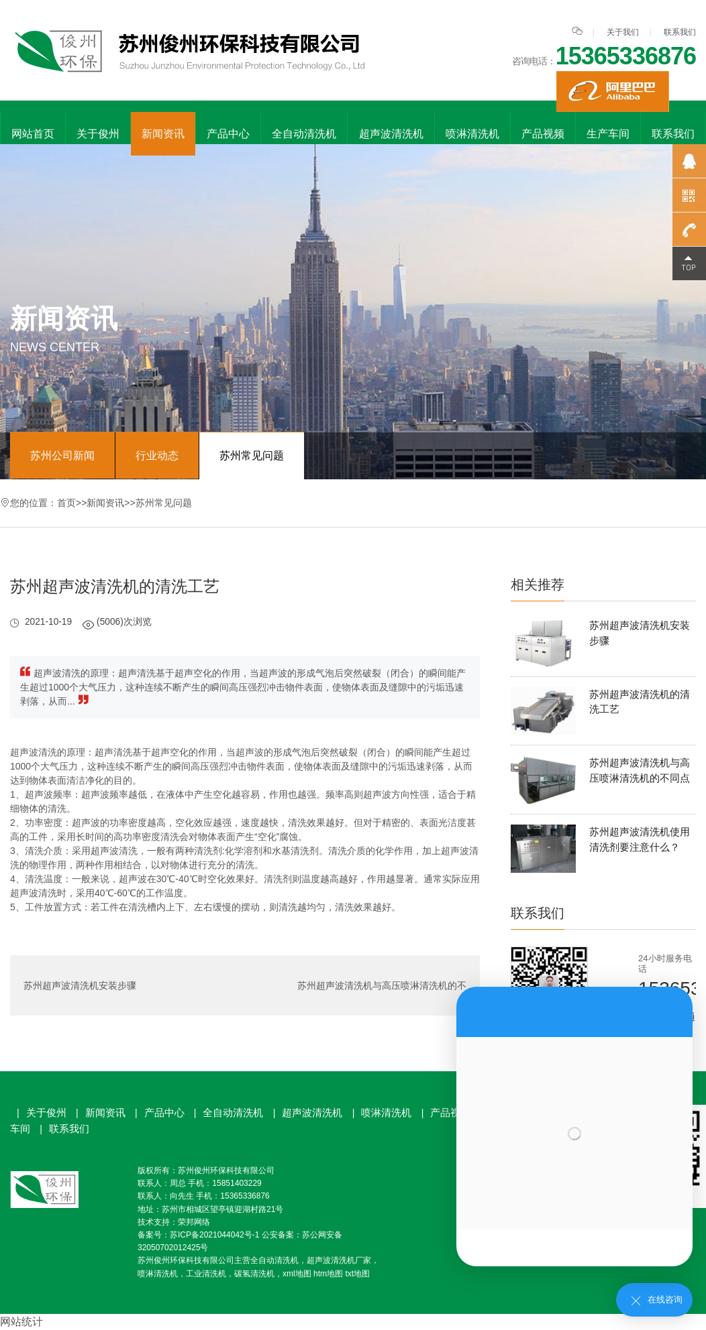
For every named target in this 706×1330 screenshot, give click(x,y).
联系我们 (680, 32)
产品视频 (542, 133)
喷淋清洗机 (472, 133)
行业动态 (157, 455)
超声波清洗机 (391, 133)
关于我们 (623, 32)
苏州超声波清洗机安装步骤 (79, 985)
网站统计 (21, 1321)
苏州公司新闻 (62, 455)
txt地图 (357, 1273)
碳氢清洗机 (254, 1273)
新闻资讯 (163, 133)
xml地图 (297, 1273)
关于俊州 (98, 133)
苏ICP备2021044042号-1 (214, 1235)
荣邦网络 (194, 1222)
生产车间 (608, 133)
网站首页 (32, 133)
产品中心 (228, 133)
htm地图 (328, 1273)
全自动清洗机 (304, 133)
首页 (66, 502)
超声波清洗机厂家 (339, 1260)
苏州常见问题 (251, 455)
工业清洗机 (206, 1273)
